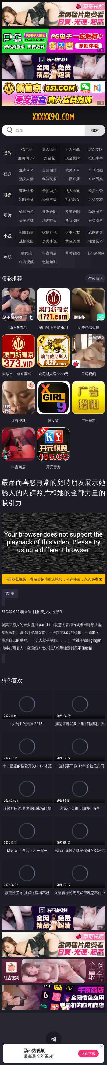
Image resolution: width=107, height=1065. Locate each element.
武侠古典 (95, 232)
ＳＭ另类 (95, 178)
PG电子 (26, 149)
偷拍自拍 (49, 190)
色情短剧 (49, 261)
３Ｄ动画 (95, 170)
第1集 (10, 593)
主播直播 (72, 178)
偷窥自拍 (26, 211)
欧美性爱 (95, 190)
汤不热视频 (96, 252)
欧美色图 (72, 211)
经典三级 (49, 199)
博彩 (7, 153)
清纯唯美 (49, 220)
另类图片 (95, 220)
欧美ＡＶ (72, 170)
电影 (7, 194)
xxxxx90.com (53, 117)
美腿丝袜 (26, 220)
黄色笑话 (72, 241)
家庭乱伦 (49, 232)
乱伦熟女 (72, 199)
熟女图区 (72, 220)
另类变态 (95, 199)
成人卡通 (72, 190)
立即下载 (88, 1053)
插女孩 (26, 252)
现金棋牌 (72, 158)
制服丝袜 (26, 199)
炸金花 (49, 158)
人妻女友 (72, 232)
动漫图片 (95, 211)
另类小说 (49, 241)
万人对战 (72, 149)
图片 (7, 215)
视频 (7, 174)
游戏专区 (95, 149)
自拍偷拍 (49, 170)
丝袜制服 (49, 178)
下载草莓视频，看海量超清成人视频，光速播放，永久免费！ (53, 579)
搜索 (95, 130)
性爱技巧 (95, 241)
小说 (7, 236)
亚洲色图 (49, 211)
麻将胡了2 (26, 158)
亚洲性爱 (26, 190)
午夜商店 (49, 252)
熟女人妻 (26, 178)
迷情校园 (26, 241)
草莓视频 (72, 252)
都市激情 (26, 232)
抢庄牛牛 (95, 158)
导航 (7, 257)
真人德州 (49, 149)
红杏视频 (26, 261)
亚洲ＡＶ (26, 170)
